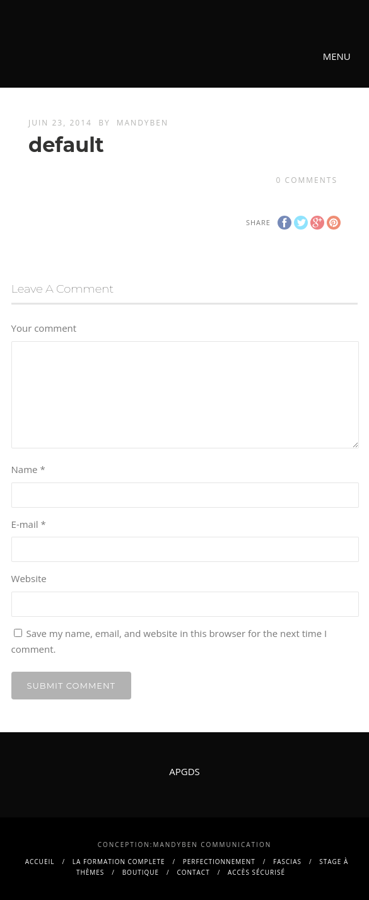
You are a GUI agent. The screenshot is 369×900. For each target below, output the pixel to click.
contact (193, 872)
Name (28, 469)
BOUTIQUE (140, 872)
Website (29, 578)
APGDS (184, 771)
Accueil (40, 861)
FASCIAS (287, 861)
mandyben (142, 122)
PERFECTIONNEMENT (219, 861)
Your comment (44, 328)
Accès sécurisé (256, 872)
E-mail (28, 524)
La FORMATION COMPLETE (119, 861)
